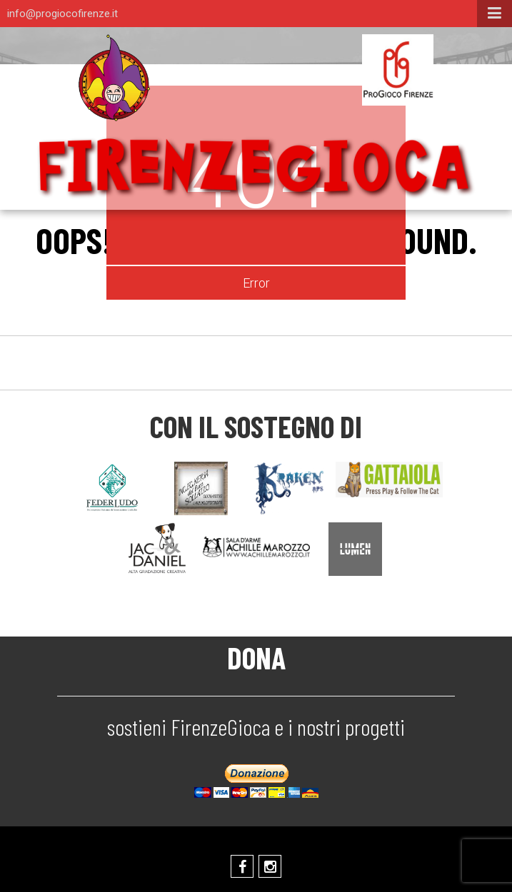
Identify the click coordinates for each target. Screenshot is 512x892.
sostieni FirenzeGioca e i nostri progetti (256, 726)
